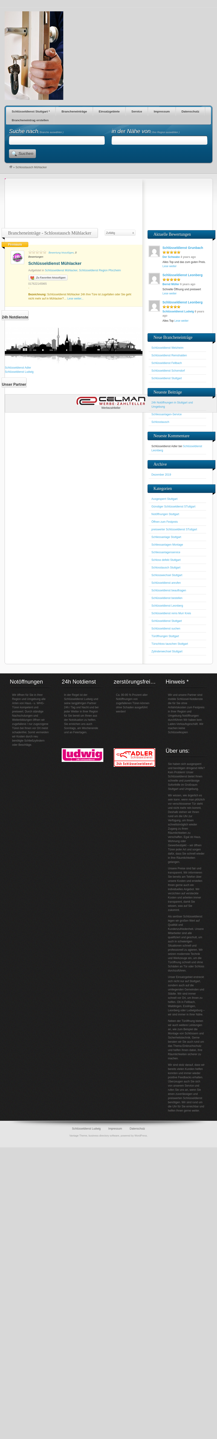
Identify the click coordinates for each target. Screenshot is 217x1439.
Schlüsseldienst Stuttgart (166, 378)
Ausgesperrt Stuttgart (164, 499)
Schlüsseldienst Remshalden (169, 355)
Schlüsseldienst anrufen (166, 582)
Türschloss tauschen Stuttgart (169, 643)
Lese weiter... (75, 298)
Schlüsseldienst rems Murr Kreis (171, 613)
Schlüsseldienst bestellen (166, 598)
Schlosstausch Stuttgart (165, 567)
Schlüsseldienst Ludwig (19, 371)
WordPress (140, 1135)
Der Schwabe (171, 257)
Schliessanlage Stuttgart (166, 537)
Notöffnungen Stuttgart (165, 514)
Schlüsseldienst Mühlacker (54, 263)
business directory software (104, 1135)
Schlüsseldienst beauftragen (168, 590)
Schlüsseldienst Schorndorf (168, 370)
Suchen (25, 153)
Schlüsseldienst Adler (18, 367)
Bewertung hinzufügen (61, 252)
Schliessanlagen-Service (166, 414)
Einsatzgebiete (109, 111)
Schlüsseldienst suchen (165, 628)
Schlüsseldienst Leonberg (182, 275)
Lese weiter (169, 266)
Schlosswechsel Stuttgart (166, 575)
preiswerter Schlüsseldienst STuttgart (174, 529)
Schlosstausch (160, 422)
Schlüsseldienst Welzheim (167, 347)
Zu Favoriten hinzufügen (48, 278)
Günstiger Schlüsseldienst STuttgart (173, 506)
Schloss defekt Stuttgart (166, 560)
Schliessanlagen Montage (167, 544)
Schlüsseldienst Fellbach (166, 363)
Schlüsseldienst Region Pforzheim (100, 270)
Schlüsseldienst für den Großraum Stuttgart (34, 55)
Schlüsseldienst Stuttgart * (31, 111)
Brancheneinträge (74, 111)
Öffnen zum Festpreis (164, 521)
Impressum (162, 111)
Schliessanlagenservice (165, 552)
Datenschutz (190, 111)
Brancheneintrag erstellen (30, 120)
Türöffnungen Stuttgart (165, 636)
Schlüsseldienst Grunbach (182, 248)
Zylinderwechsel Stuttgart (166, 651)
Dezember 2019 (161, 474)
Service (136, 111)
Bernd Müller (170, 284)
